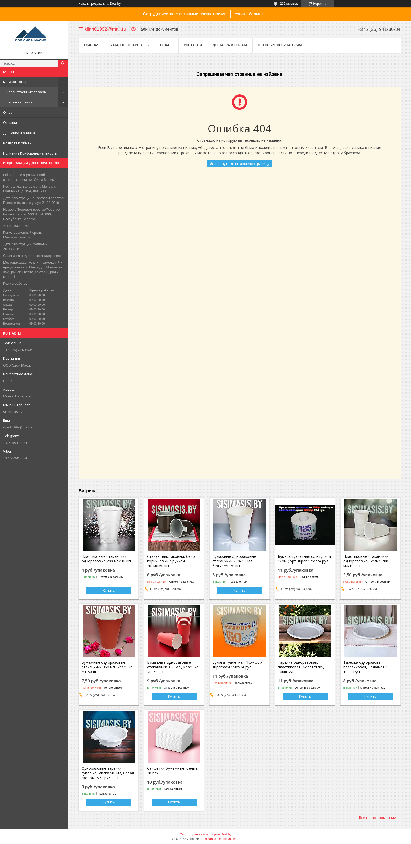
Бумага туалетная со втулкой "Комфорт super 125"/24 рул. (304, 559)
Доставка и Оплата (230, 45)
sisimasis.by (13, 411)
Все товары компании (377, 817)
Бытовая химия (19, 102)
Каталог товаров (17, 81)
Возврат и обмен (17, 143)
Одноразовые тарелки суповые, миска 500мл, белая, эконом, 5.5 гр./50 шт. (108, 773)
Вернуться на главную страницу (242, 163)
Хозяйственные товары (27, 91)
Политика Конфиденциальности (30, 153)
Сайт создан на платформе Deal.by (205, 834)
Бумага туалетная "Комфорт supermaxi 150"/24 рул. (238, 665)
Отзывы (10, 122)
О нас (7, 112)
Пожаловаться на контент (220, 839)
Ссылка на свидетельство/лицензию (32, 256)
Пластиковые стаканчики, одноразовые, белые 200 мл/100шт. (366, 561)
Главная (91, 45)
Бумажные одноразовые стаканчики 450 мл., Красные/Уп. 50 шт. (173, 667)
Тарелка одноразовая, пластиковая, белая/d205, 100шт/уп (301, 667)
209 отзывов (289, 4)
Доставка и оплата (19, 132)
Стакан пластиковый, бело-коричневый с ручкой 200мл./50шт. (171, 561)
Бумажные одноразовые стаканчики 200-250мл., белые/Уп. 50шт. (234, 561)
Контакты (193, 45)
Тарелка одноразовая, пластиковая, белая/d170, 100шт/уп (366, 667)
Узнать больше (249, 14)
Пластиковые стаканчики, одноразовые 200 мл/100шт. (107, 559)
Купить (109, 590)
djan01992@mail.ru (18, 427)
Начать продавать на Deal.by (99, 4)
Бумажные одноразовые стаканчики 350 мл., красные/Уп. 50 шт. (108, 667)
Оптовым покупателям (280, 45)
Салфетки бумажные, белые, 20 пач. (173, 771)
